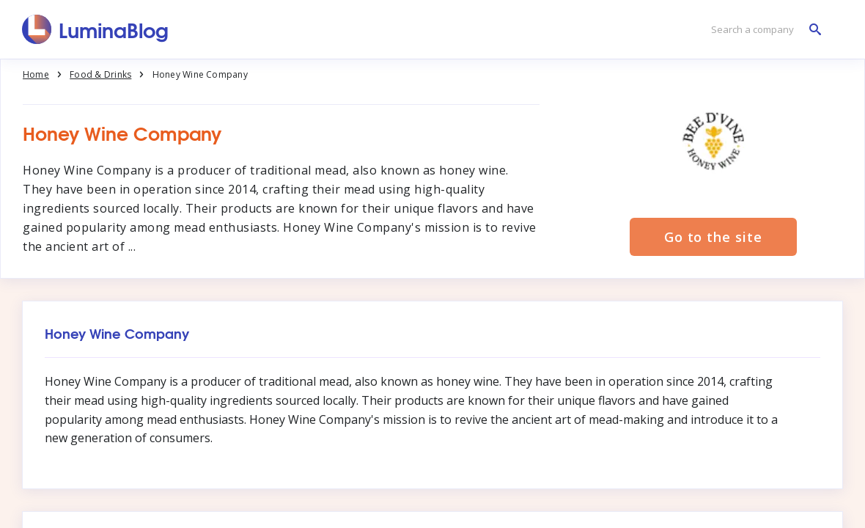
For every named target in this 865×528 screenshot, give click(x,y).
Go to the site (713, 237)
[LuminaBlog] (95, 29)
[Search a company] (762, 30)
